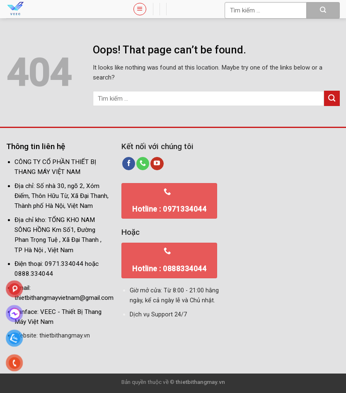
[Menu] (139, 9)
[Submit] (323, 10)
